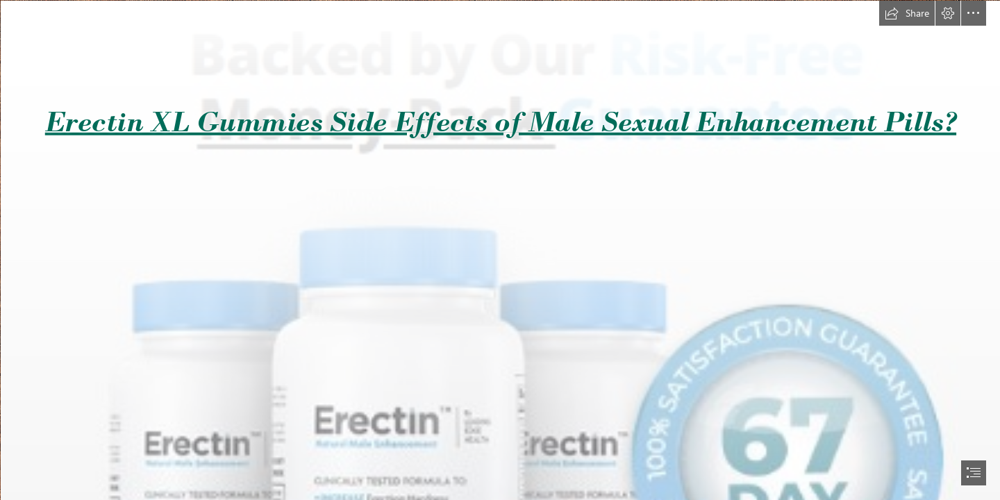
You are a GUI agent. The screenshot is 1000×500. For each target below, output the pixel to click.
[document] (500, 250)
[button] (907, 13)
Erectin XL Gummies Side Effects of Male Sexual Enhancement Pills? (500, 121)
